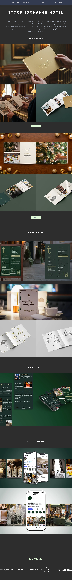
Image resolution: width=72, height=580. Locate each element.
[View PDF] (36, 126)
